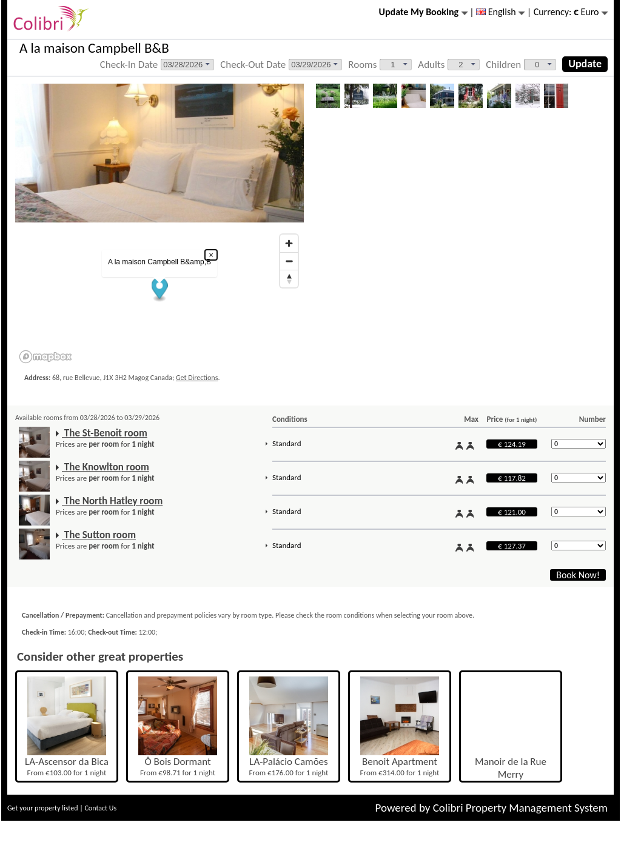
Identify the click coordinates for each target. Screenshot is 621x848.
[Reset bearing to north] (289, 278)
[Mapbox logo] (45, 357)
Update (585, 63)
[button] (160, 290)
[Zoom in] (289, 243)
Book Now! (578, 575)
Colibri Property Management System (520, 808)
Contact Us (100, 808)
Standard (286, 443)
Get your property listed (42, 808)
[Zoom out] (289, 261)
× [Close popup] (211, 254)
